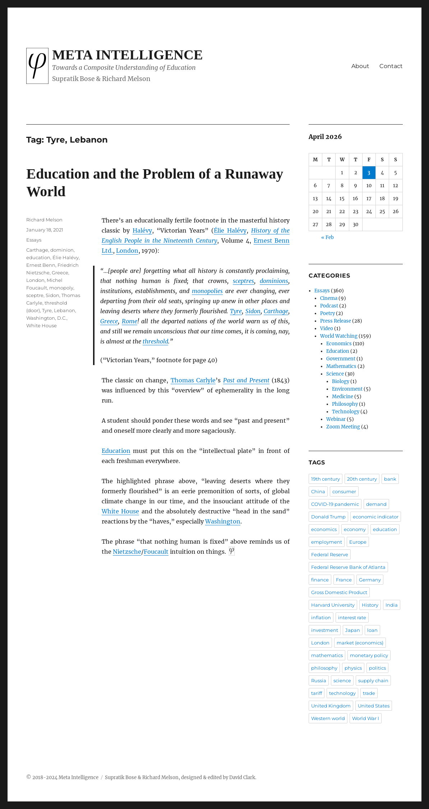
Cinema (328, 298)
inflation (321, 617)
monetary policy (369, 655)
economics (324, 529)
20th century (362, 479)
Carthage (276, 311)
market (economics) (360, 643)
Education (116, 450)
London (127, 250)
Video (326, 328)
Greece (109, 321)
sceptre (34, 295)
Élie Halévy (230, 230)
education (38, 257)
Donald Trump (328, 517)
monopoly (61, 288)
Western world (328, 718)
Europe (357, 542)
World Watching (339, 336)
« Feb (327, 237)
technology (342, 693)
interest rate (352, 617)
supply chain (373, 680)
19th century (325, 479)
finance (320, 580)
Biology (340, 381)
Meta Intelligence (127, 54)
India (392, 605)
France (344, 580)
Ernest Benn (40, 265)
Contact (391, 66)
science (342, 680)
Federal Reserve (329, 554)
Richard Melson (44, 220)
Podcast (329, 306)
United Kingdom (331, 706)
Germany (370, 580)
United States (373, 706)
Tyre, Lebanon (58, 310)
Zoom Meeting (343, 427)
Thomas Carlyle (193, 380)
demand (376, 504)
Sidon (252, 311)
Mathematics (341, 366)
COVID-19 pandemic (335, 504)
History (370, 605)
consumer (344, 491)
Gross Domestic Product (339, 592)
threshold (155, 341)
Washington (222, 521)
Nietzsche (127, 551)
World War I (365, 718)
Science (335, 374)
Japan (352, 630)
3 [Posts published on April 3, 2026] (369, 173)
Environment (347, 389)
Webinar (336, 419)
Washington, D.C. (46, 318)
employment (326, 542)
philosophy (324, 668)
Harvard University (333, 605)
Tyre (236, 311)
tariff (316, 693)
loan (372, 630)
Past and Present (246, 380)
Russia (318, 680)
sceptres (243, 280)
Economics (339, 344)
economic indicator (375, 517)
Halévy (142, 230)
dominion (62, 250)
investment (324, 630)
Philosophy (345, 404)
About (360, 66)
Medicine (342, 397)
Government (340, 359)
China (318, 491)
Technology (345, 412)
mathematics (327, 655)
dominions (274, 280)
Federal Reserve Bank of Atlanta (348, 567)
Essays (33, 240)
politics (377, 668)
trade (369, 693)
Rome (129, 321)
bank (390, 479)
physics (353, 668)
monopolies (207, 291)
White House (120, 511)
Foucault (156, 551)
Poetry (327, 313)
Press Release (335, 321)
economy (355, 529)
